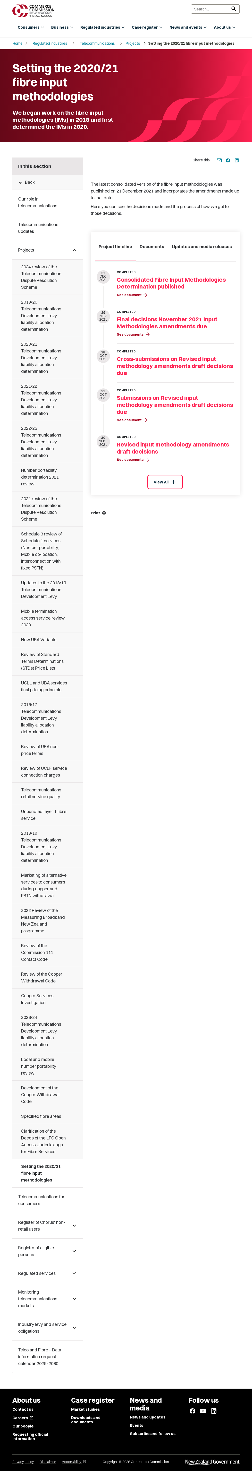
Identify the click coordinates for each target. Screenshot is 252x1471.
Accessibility (74, 1462)
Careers (23, 1417)
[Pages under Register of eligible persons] (74, 1251)
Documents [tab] (152, 246)
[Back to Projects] (47, 182)
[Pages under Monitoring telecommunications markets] (74, 1299)
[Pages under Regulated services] (74, 1273)
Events (136, 1425)
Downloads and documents (86, 1419)
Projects (133, 43)
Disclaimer (48, 1462)
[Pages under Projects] (74, 250)
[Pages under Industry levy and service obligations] (74, 1328)
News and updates (147, 1417)
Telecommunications (97, 43)
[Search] (215, 9)
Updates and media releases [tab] (202, 246)
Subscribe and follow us (153, 1433)
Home (17, 43)
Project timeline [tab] (115, 246)
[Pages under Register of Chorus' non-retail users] (74, 1226)
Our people (23, 1426)
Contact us (23, 1409)
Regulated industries (50, 43)
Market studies (85, 1409)
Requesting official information (30, 1436)
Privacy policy (23, 1462)
